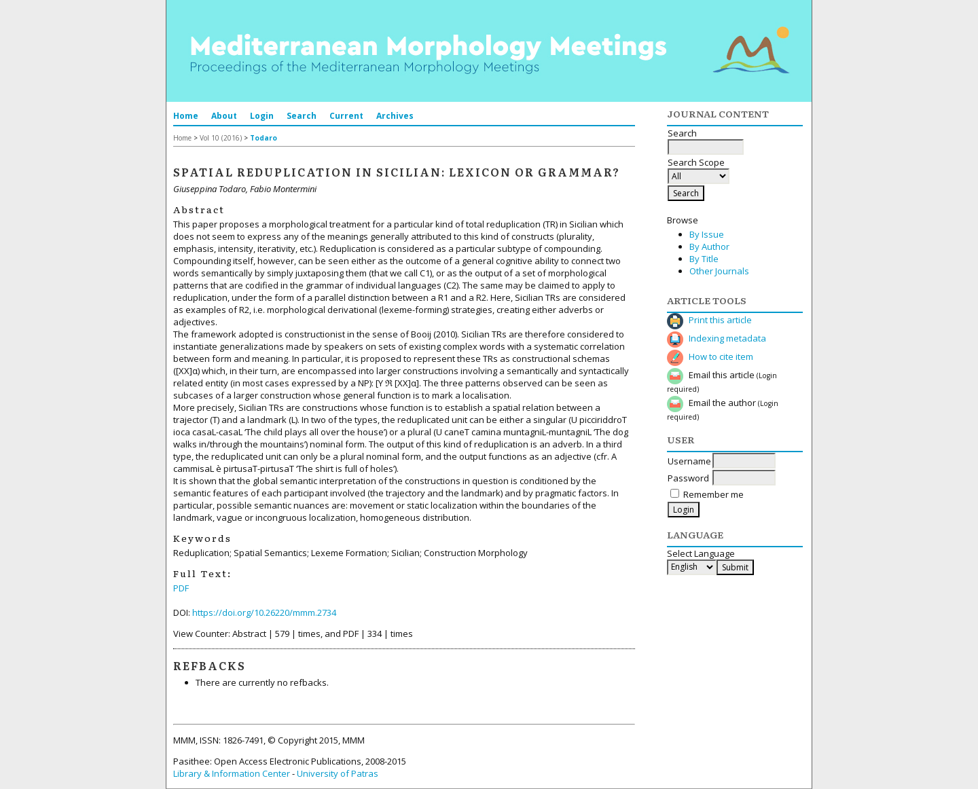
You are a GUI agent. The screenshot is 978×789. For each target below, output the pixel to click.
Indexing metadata (727, 338)
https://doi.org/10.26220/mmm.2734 (264, 612)
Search (301, 116)
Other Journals (719, 271)
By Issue (706, 234)
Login (262, 116)
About (224, 116)
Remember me (713, 494)
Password (688, 478)
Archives (395, 116)
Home (185, 116)
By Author (709, 246)
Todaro (263, 138)
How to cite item (721, 356)
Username (689, 461)
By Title (704, 259)
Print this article (720, 320)
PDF (181, 588)
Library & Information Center (231, 773)
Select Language (701, 553)
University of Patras (337, 773)
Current (346, 116)
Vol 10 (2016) (221, 138)
